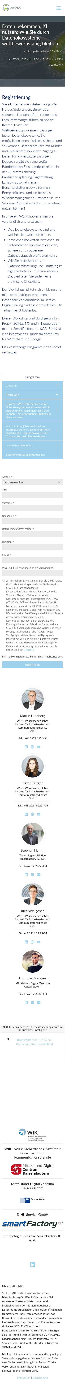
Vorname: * (8, 502)
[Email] (38, 747)
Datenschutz (40, 1377)
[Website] (32, 747)
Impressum (23, 1377)
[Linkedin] (32, 1265)
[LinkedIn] (26, 747)
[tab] (32, 377)
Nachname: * (9, 515)
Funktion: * (8, 541)
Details (29, 649)
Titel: (4, 489)
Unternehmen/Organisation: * (18, 528)
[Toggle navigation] (58, 8)
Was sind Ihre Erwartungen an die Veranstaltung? (28, 567)
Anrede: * (7, 476)
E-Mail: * (6, 554)
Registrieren (32, 664)
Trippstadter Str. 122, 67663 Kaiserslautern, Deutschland (34, 1042)
